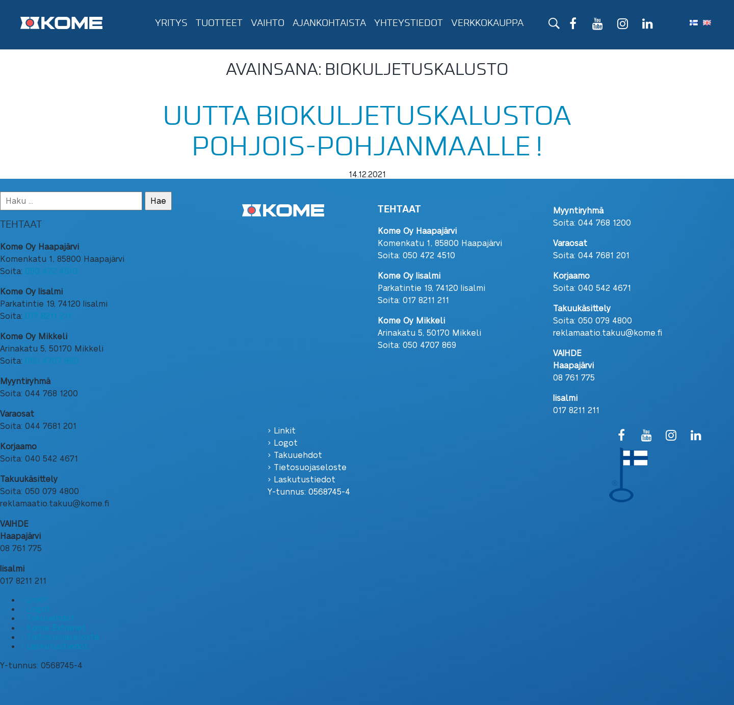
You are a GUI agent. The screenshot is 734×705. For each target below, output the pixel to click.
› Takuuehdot (47, 617)
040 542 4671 (604, 287)
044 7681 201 (604, 255)
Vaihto (267, 23)
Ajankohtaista (329, 23)
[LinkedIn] (647, 25)
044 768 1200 (604, 222)
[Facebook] (573, 25)
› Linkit (34, 599)
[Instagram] (622, 25)
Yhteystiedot (408, 23)
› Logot (35, 608)
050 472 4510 (51, 271)
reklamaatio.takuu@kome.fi (607, 332)
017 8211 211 (48, 315)
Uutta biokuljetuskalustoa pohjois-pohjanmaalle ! (367, 131)
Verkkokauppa (487, 23)
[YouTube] (597, 25)
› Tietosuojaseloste (59, 636)
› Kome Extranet (53, 627)
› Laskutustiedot (54, 645)
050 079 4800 (605, 320)
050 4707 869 (51, 360)
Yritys (171, 23)
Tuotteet (219, 23)
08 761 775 (574, 377)
